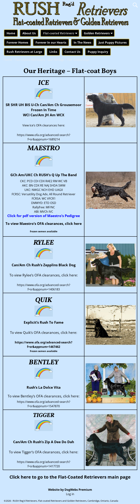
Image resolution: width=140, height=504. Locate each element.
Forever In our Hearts (51, 42)
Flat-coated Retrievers (61, 33)
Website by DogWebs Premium (70, 490)
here (26, 477)
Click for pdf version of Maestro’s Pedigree (43, 215)
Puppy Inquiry (98, 52)
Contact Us (72, 52)
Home (11, 33)
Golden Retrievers (99, 33)
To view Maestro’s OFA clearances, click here (43, 223)
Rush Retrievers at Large (24, 52)
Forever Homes (17, 42)
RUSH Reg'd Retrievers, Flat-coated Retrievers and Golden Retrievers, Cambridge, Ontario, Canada (65, 500)
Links (53, 52)
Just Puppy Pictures (113, 42)
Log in (70, 494)
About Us (29, 33)
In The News (82, 42)
